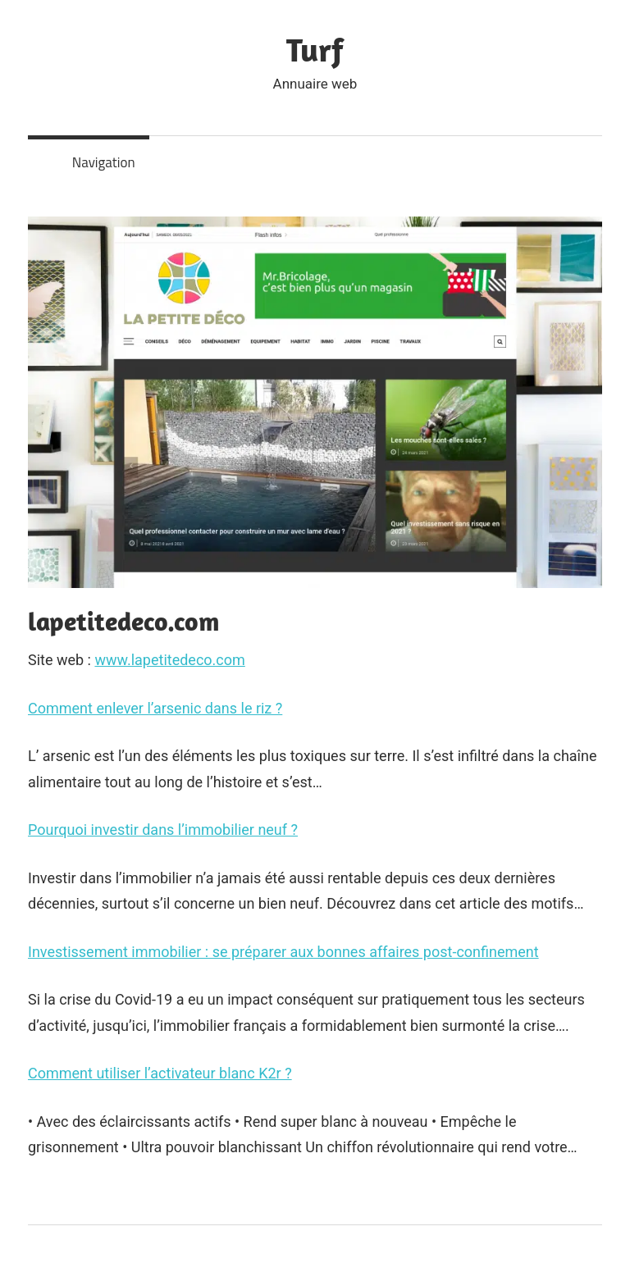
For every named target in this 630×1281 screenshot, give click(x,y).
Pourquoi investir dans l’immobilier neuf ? (163, 829)
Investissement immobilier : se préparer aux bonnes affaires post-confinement (283, 951)
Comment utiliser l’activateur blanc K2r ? (160, 1073)
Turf (315, 49)
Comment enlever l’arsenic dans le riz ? (155, 708)
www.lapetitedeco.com (169, 659)
